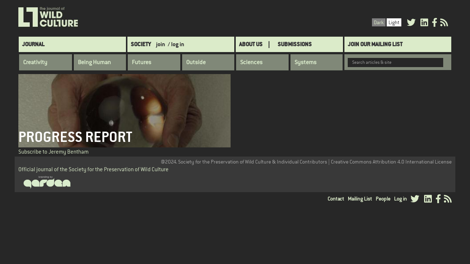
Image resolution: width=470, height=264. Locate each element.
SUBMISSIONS (295, 44)
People (383, 198)
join (160, 44)
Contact (336, 198)
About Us (251, 44)
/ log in (176, 44)
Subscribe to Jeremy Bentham (53, 151)
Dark (379, 22)
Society (141, 44)
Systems (305, 62)
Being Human (94, 62)
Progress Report (75, 137)
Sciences (251, 62)
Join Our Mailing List (375, 44)
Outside (196, 62)
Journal (33, 44)
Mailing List (360, 198)
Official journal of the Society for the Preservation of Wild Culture (93, 169)
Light (394, 22)
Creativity (35, 62)
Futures (141, 62)
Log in (400, 198)
